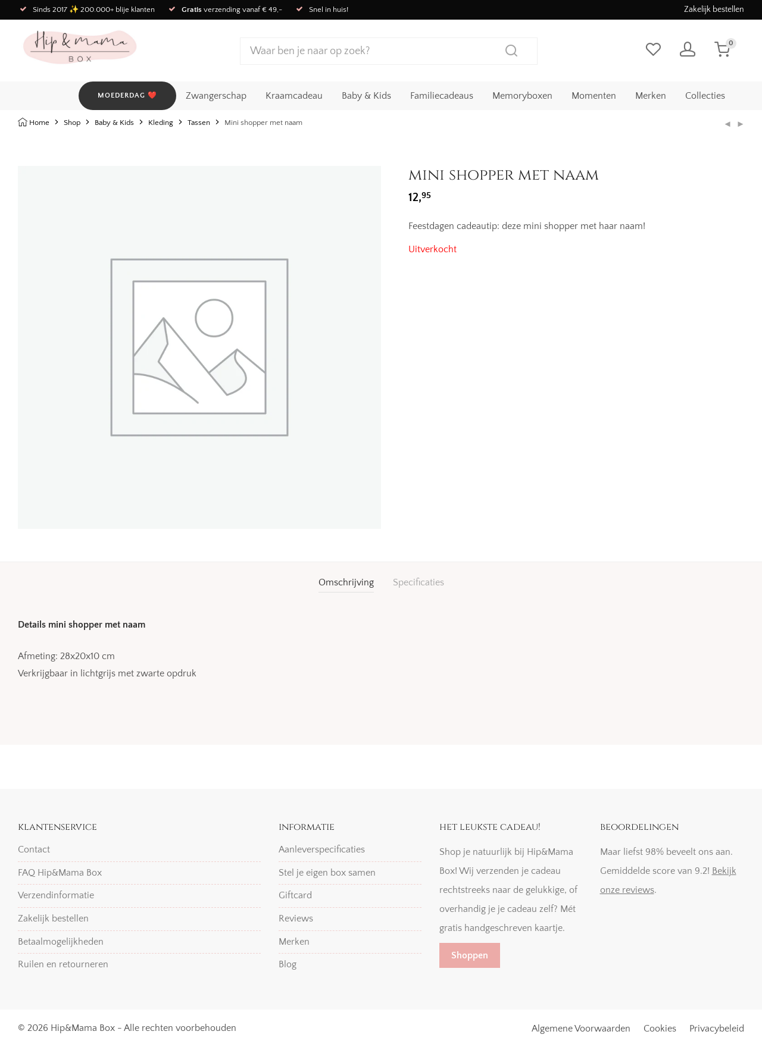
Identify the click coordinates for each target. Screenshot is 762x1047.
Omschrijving (346, 582)
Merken (650, 95)
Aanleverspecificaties (322, 849)
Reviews (296, 918)
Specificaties (418, 582)
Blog (287, 964)
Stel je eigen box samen (327, 872)
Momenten (594, 95)
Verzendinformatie (56, 896)
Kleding (160, 122)
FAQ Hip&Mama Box (60, 872)
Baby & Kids (366, 95)
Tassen (199, 122)
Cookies (660, 1028)
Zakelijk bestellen (714, 9)
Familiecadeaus (441, 95)
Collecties (705, 95)
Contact (34, 849)
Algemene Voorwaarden (581, 1028)
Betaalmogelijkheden (61, 941)
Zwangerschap (216, 95)
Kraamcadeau (294, 95)
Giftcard (295, 896)
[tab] (346, 583)
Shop (72, 122)
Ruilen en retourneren (63, 964)
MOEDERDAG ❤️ (127, 95)
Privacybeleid (716, 1028)
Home (39, 122)
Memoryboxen (522, 95)
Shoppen (469, 955)
